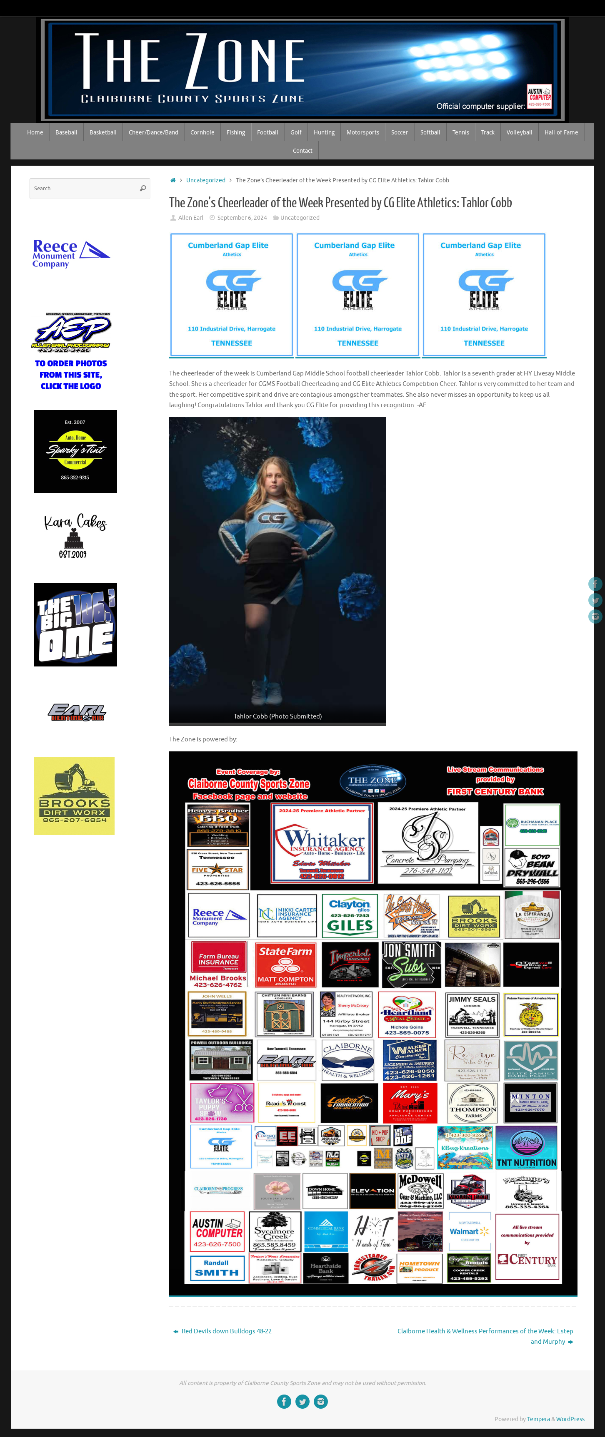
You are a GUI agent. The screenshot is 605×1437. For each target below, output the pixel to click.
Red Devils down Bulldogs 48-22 (222, 1331)
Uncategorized (205, 180)
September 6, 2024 (242, 217)
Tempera (538, 1419)
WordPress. (571, 1419)
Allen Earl (190, 217)
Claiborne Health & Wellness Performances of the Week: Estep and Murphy (485, 1337)
